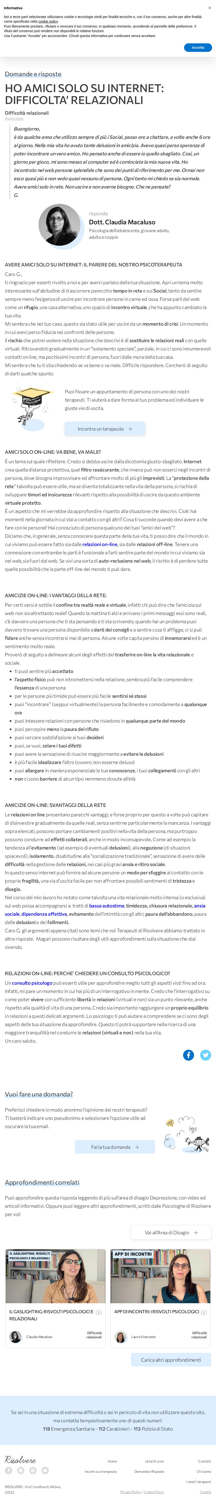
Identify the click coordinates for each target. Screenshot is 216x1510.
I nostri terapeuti (198, 1482)
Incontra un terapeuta (105, 429)
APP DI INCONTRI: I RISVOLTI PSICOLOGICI (156, 1311)
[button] (210, 8)
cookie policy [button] (48, 21)
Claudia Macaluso (39, 1337)
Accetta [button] (198, 47)
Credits (205, 1492)
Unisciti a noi (154, 1461)
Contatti (204, 1461)
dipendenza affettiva (44, 914)
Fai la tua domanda (114, 1147)
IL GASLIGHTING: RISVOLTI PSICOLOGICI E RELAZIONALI (51, 1315)
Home (112, 1461)
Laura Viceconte (143, 1337)
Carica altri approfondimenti (171, 1360)
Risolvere (20, 1460)
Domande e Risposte (149, 1471)
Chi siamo (204, 1471)
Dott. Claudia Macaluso (122, 222)
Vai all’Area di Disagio (171, 1232)
